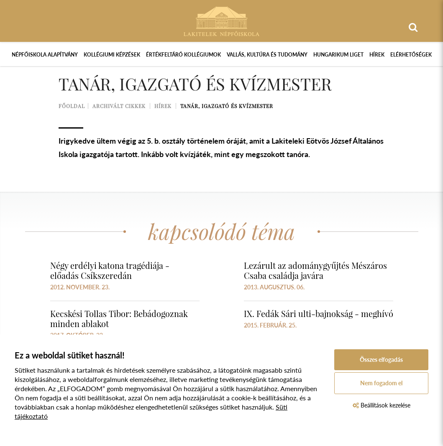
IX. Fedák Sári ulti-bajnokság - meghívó (318, 313)
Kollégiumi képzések (112, 55)
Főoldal (72, 106)
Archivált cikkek (119, 106)
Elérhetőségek (411, 55)
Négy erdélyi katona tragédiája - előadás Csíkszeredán (109, 270)
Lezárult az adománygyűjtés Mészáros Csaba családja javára (315, 270)
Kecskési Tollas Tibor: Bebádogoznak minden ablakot (119, 318)
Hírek (376, 55)
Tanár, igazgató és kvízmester (226, 106)
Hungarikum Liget (338, 55)
